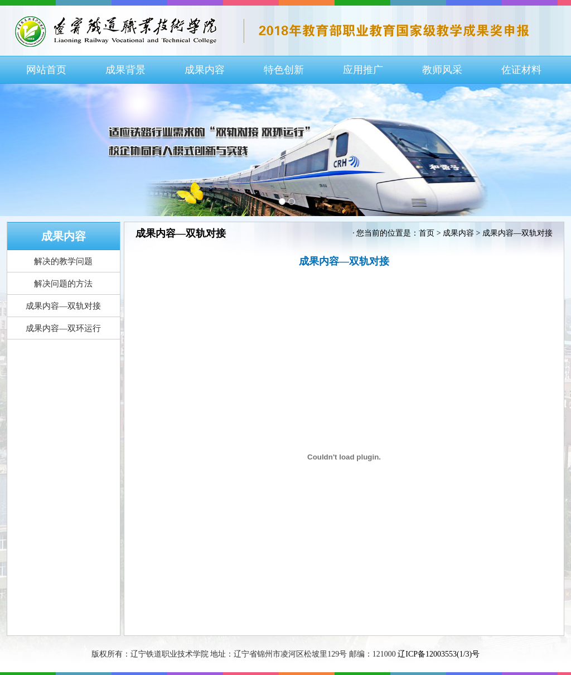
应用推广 (363, 69)
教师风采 (442, 69)
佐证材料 (521, 69)
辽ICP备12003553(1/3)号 (439, 654)
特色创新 (284, 69)
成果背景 (125, 69)
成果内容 (205, 69)
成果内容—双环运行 (63, 328)
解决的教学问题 (63, 261)
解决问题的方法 (63, 283)
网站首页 (46, 69)
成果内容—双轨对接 (63, 305)
